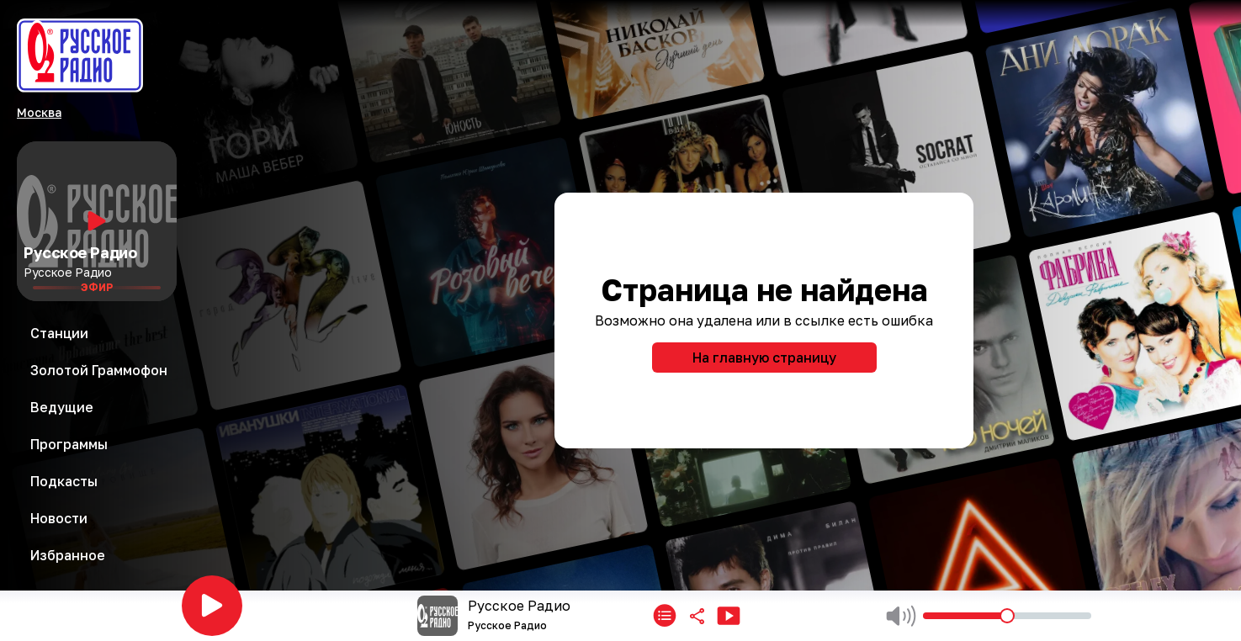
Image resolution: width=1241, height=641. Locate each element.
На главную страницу (764, 357)
